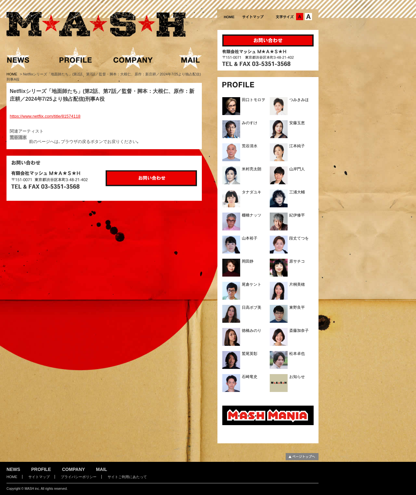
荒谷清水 (18, 137)
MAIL (101, 469)
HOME (12, 74)
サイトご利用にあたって (127, 477)
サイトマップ (39, 477)
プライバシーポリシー (79, 477)
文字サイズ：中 (299, 16)
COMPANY (73, 469)
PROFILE (41, 469)
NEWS (13, 469)
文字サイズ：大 (308, 16)
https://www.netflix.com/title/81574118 (45, 116)
